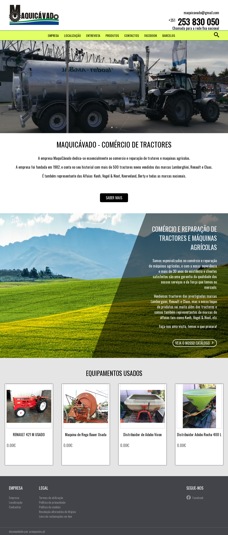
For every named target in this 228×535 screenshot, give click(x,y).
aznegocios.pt (37, 531)
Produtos (112, 35)
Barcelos (168, 35)
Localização (72, 35)
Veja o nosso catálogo (192, 343)
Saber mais (114, 197)
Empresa (53, 35)
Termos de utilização (51, 497)
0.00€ (11, 445)
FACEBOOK (150, 35)
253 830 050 (198, 21)
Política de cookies (50, 507)
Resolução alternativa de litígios (57, 511)
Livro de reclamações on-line (55, 516)
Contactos (131, 35)
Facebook (197, 497)
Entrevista (93, 35)
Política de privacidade (52, 502)
